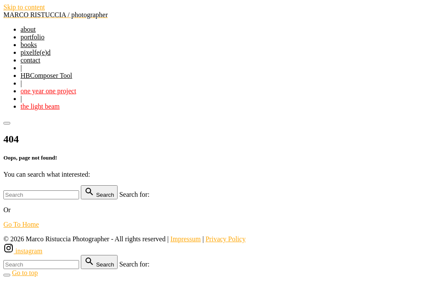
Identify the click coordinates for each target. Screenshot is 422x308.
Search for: (134, 194)
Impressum (185, 239)
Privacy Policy (226, 239)
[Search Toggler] (6, 275)
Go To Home (21, 224)
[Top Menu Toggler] (6, 123)
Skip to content (24, 7)
